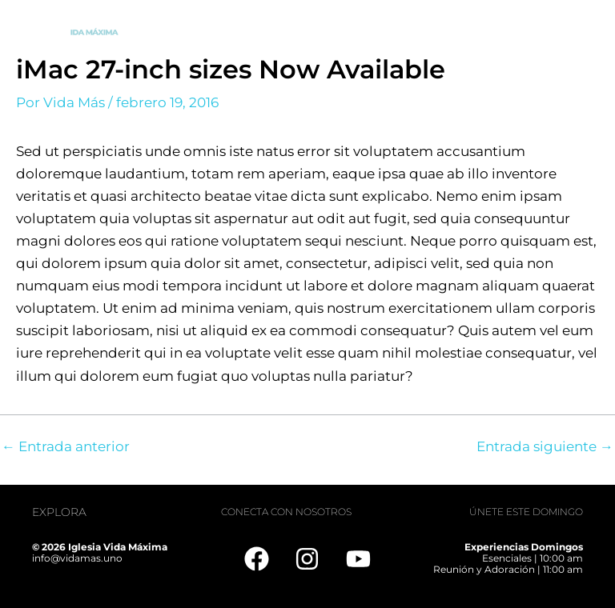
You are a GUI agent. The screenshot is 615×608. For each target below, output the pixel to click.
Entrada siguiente (544, 447)
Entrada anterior (66, 447)
